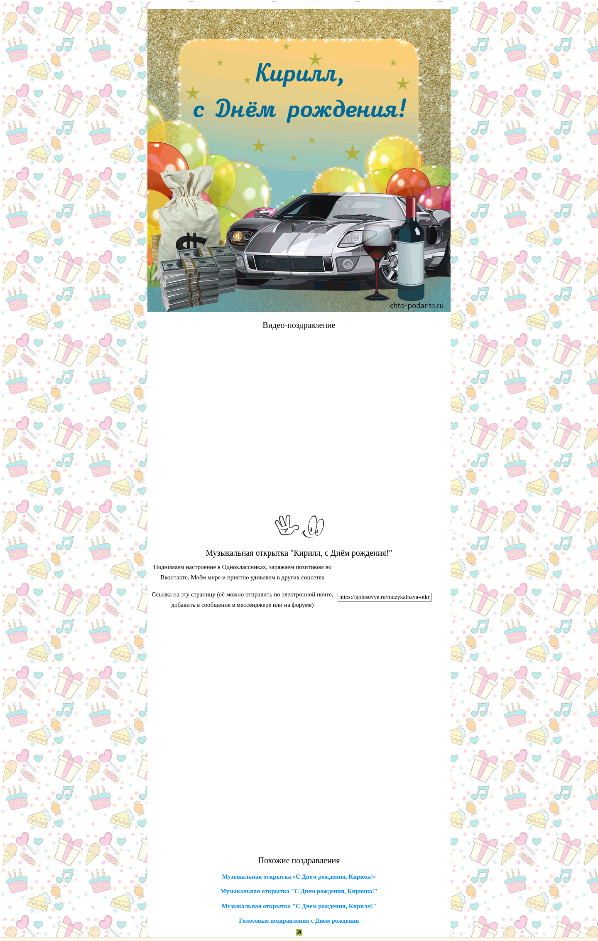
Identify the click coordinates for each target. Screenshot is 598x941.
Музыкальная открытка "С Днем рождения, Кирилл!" (299, 906)
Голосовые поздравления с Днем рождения (299, 920)
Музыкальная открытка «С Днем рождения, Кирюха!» (299, 876)
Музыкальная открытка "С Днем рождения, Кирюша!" (299, 891)
